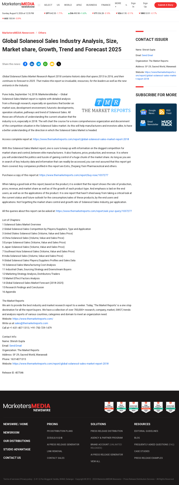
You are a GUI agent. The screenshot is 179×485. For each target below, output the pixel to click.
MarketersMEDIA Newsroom (18, 32)
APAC (79, 5)
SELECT (48, 5)
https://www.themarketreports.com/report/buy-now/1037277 (73, 175)
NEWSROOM (11, 432)
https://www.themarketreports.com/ (33, 318)
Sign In (133, 5)
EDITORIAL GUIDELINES (146, 431)
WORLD (68, 5)
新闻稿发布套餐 (55, 437)
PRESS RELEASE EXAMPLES (148, 458)
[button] (38, 5)
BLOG (137, 437)
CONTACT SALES (55, 458)
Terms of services (11, 479)
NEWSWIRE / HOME (15, 424)
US (58, 5)
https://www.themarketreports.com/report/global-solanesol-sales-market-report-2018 (81, 139)
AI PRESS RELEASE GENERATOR (63, 444)
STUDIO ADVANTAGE (16, 449)
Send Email (15, 345)
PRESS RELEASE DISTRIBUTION (107, 431)
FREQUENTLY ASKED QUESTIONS (154, 444)
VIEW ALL (95, 461)
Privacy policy (26, 479)
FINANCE (105, 5)
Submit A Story (165, 5)
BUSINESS (91, 5)
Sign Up (145, 5)
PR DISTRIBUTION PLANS (60, 431)
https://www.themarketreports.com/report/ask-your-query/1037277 (94, 211)
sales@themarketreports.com (31, 323)
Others (42, 32)
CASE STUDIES (141, 451)
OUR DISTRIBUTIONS (16, 441)
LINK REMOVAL (54, 451)
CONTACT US (12, 457)
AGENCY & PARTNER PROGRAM (107, 437)
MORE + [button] (118, 5)
